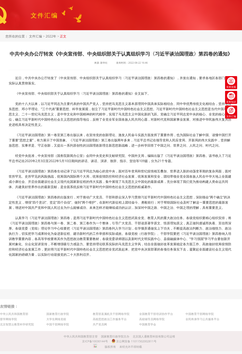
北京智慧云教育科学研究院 (17, 324)
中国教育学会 (147, 324)
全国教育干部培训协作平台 (156, 314)
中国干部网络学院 (57, 324)
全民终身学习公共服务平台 (202, 319)
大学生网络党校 (56, 319)
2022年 (51, 36)
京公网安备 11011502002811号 (134, 341)
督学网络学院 (8, 319)
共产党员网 (100, 324)
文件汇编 (35, 36)
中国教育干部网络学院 (200, 314)
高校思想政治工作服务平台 (110, 319)
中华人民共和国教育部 (14, 314)
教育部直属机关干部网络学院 (111, 314)
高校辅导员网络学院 (152, 319)
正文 (63, 36)
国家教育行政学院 (57, 314)
